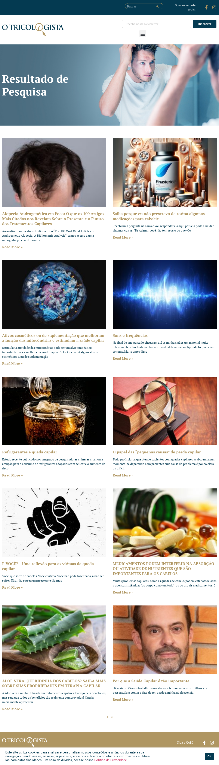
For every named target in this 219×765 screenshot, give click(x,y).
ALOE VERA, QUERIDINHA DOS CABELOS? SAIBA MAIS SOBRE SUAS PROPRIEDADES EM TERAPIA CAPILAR (54, 683)
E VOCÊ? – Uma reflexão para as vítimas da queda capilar (48, 566)
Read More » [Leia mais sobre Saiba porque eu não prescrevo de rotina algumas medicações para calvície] (123, 237)
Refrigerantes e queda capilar (29, 451)
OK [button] (209, 756)
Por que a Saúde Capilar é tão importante (151, 680)
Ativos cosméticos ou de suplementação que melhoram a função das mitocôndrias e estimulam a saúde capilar (53, 338)
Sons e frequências (130, 335)
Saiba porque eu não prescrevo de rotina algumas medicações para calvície (159, 216)
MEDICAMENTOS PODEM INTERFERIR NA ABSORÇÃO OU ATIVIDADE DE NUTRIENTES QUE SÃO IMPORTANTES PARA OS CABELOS (163, 568)
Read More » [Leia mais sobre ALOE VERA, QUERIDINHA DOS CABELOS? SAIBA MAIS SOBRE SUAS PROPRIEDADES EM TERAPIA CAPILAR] (12, 708)
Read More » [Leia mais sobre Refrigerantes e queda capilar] (12, 475)
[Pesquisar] (157, 6)
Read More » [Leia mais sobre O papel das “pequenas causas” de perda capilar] (123, 475)
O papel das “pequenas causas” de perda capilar (157, 451)
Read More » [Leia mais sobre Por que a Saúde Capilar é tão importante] (123, 699)
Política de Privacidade (110, 760)
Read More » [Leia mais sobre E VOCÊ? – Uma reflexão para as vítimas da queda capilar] (12, 587)
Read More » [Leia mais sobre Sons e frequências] (123, 358)
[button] (142, 33)
